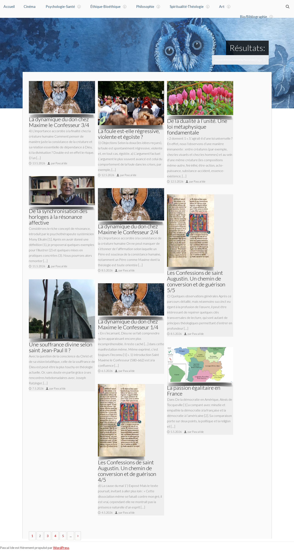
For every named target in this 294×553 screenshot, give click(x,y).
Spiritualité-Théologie (187, 6)
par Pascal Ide (59, 163)
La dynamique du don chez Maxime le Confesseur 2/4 (128, 229)
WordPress (61, 547)
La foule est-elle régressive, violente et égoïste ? (129, 133)
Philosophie (145, 6)
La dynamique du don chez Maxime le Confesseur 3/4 (59, 121)
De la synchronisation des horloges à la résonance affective (58, 216)
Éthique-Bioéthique (105, 6)
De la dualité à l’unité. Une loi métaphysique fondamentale (197, 126)
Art (221, 6)
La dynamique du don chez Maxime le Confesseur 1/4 (128, 324)
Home (218, 59)
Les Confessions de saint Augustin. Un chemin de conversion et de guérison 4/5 (127, 471)
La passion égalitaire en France (193, 390)
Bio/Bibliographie (253, 16)
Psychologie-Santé (60, 6)
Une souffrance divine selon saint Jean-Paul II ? (60, 347)
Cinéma (29, 6)
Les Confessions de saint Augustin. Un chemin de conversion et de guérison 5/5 (196, 281)
